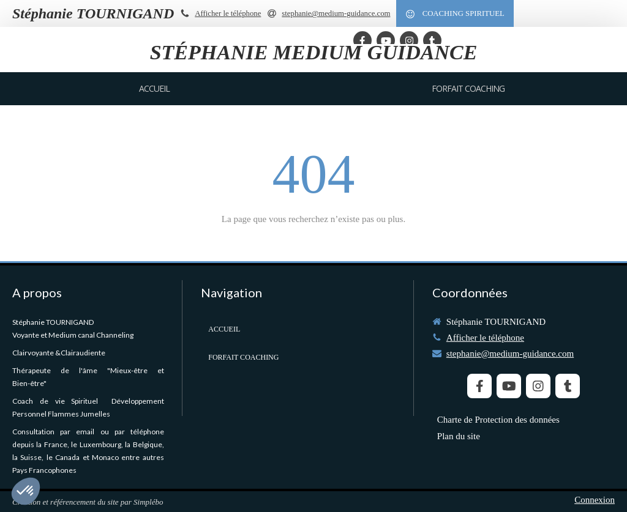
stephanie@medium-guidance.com (510, 353)
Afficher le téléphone (228, 13)
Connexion (594, 500)
